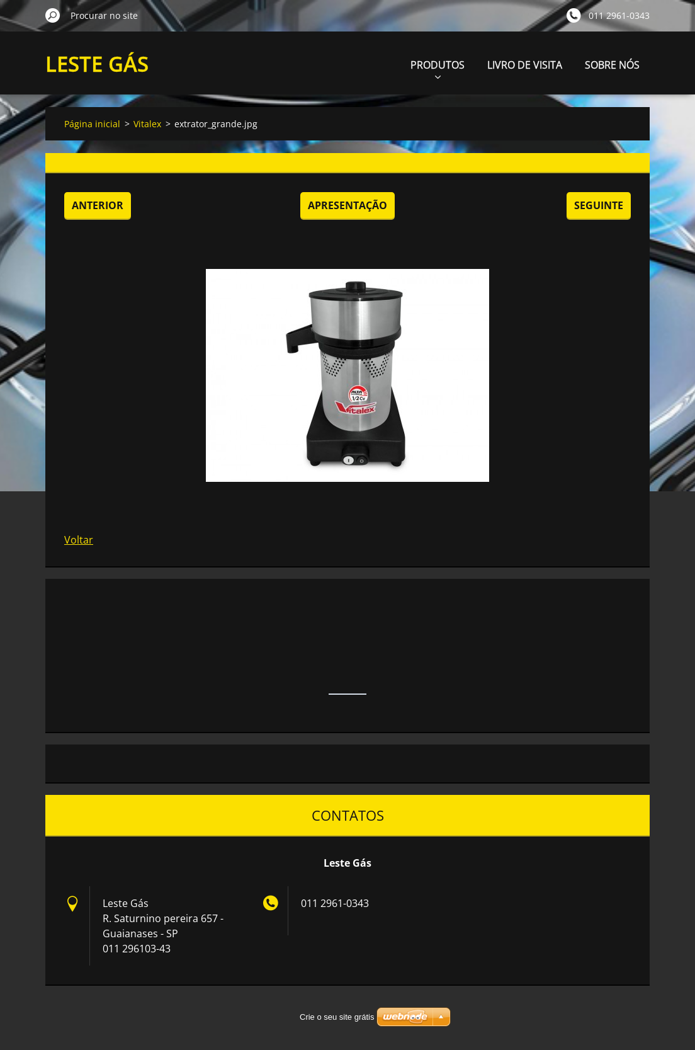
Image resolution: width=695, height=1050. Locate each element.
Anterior (97, 205)
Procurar (52, 15)
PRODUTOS (437, 68)
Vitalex (147, 124)
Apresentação (347, 205)
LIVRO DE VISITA (524, 65)
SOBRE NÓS (612, 65)
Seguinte (598, 205)
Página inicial (92, 124)
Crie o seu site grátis (337, 1017)
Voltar (78, 540)
